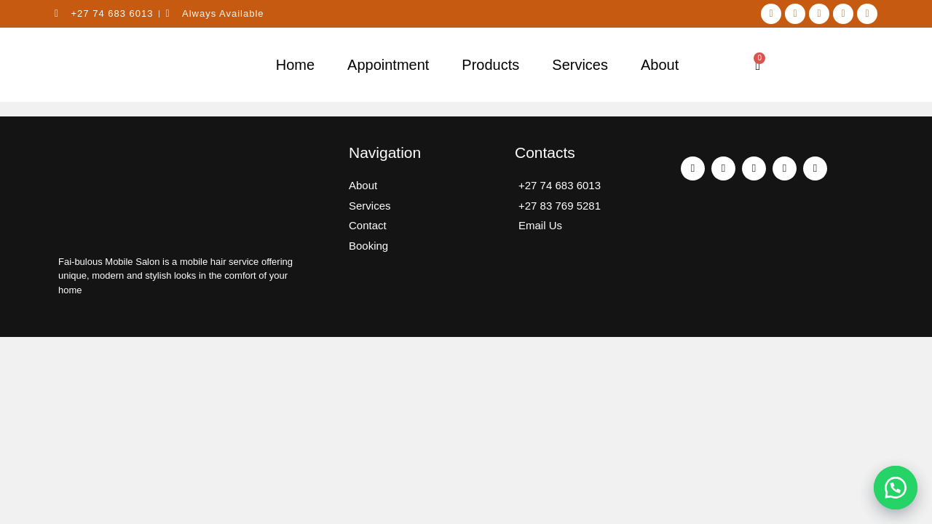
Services (580, 65)
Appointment (388, 65)
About (660, 65)
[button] (895, 487)
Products (490, 65)
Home (295, 65)
